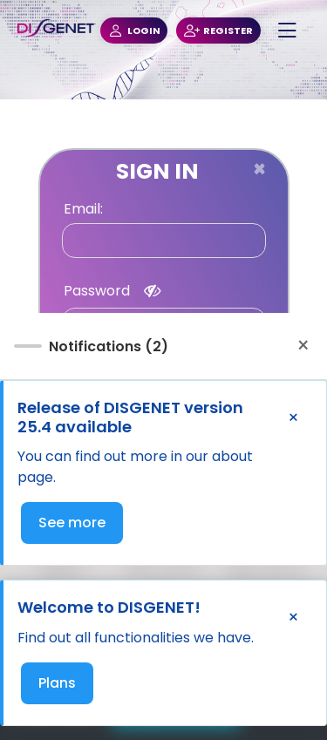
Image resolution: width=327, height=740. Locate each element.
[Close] (259, 169)
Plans (57, 683)
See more (72, 523)
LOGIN (134, 31)
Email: (83, 209)
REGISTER (218, 31)
